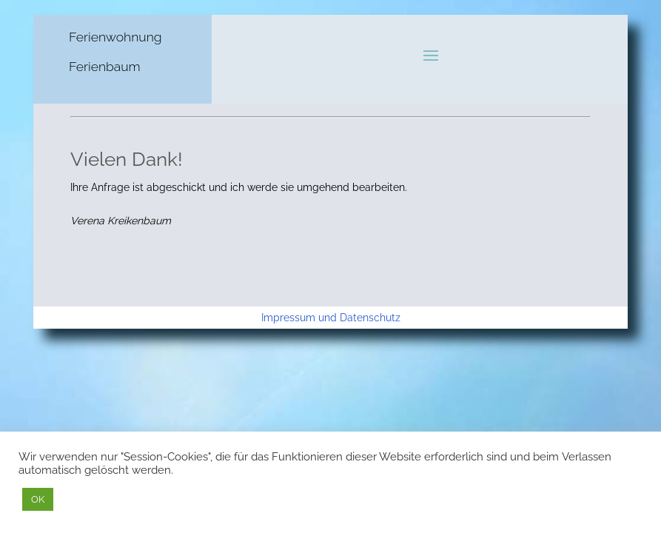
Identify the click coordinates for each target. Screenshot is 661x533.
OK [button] (37, 499)
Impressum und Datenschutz (330, 318)
